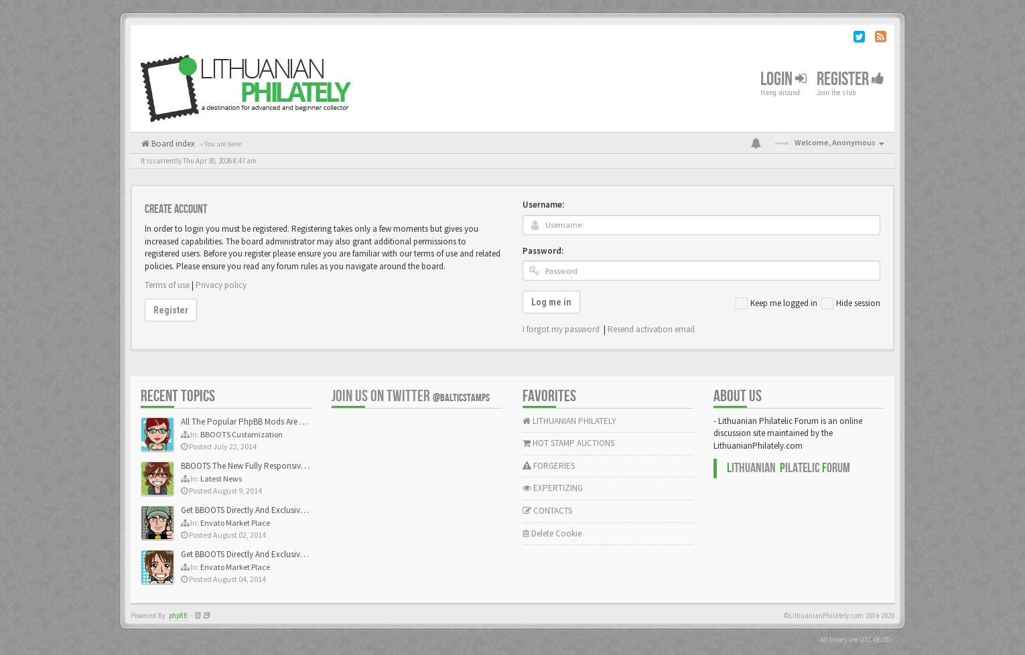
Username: (543, 204)
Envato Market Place (235, 523)
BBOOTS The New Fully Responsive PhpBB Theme (269, 465)
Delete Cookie (552, 533)
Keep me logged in (776, 303)
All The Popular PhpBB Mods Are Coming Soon (265, 421)
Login (783, 79)
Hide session (850, 303)
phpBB (178, 615)
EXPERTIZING (553, 488)
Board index (172, 143)
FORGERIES (549, 465)
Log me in (551, 302)
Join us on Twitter (411, 396)
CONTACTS (547, 510)
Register (850, 79)
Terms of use (167, 285)
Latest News (221, 479)
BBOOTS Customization (241, 434)
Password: (543, 251)
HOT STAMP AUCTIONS (568, 443)
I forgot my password (561, 329)
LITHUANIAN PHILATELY (569, 421)
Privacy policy (221, 285)
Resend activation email (651, 329)
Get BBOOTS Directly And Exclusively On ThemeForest (276, 510)
